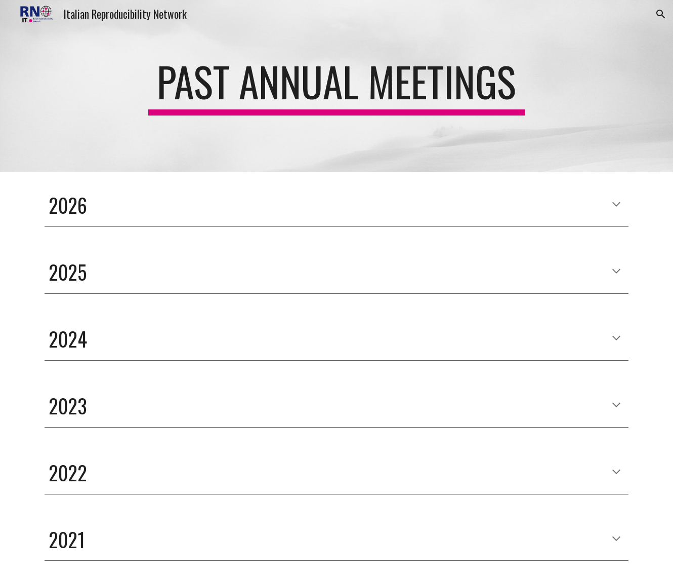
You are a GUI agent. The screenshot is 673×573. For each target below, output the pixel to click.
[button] (661, 14)
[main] (336, 86)
